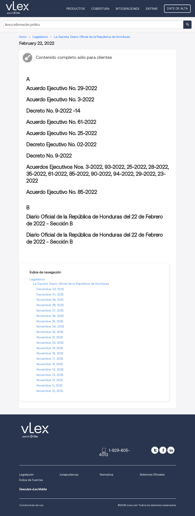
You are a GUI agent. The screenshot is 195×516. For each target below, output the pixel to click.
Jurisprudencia (69, 474)
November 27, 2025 (50, 310)
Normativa (106, 474)
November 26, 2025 (50, 316)
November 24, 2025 (50, 326)
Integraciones (127, 8)
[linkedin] (170, 450)
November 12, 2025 (50, 380)
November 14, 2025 (50, 369)
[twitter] (154, 450)
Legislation (37, 279)
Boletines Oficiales (152, 474)
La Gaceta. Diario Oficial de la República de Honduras (71, 283)
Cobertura (100, 8)
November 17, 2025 (50, 358)
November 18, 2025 (50, 353)
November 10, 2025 (50, 391)
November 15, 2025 (50, 364)
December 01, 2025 (50, 294)
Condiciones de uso (31, 505)
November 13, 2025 (50, 375)
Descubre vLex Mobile (33, 489)
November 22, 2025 (50, 332)
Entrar (152, 8)
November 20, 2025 (50, 342)
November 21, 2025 (50, 337)
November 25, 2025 (50, 321)
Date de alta (177, 8)
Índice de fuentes (31, 480)
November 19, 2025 (50, 348)
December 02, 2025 (50, 289)
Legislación (26, 474)
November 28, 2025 (50, 305)
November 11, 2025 (49, 385)
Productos (75, 8)
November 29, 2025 (50, 299)
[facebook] (162, 450)
